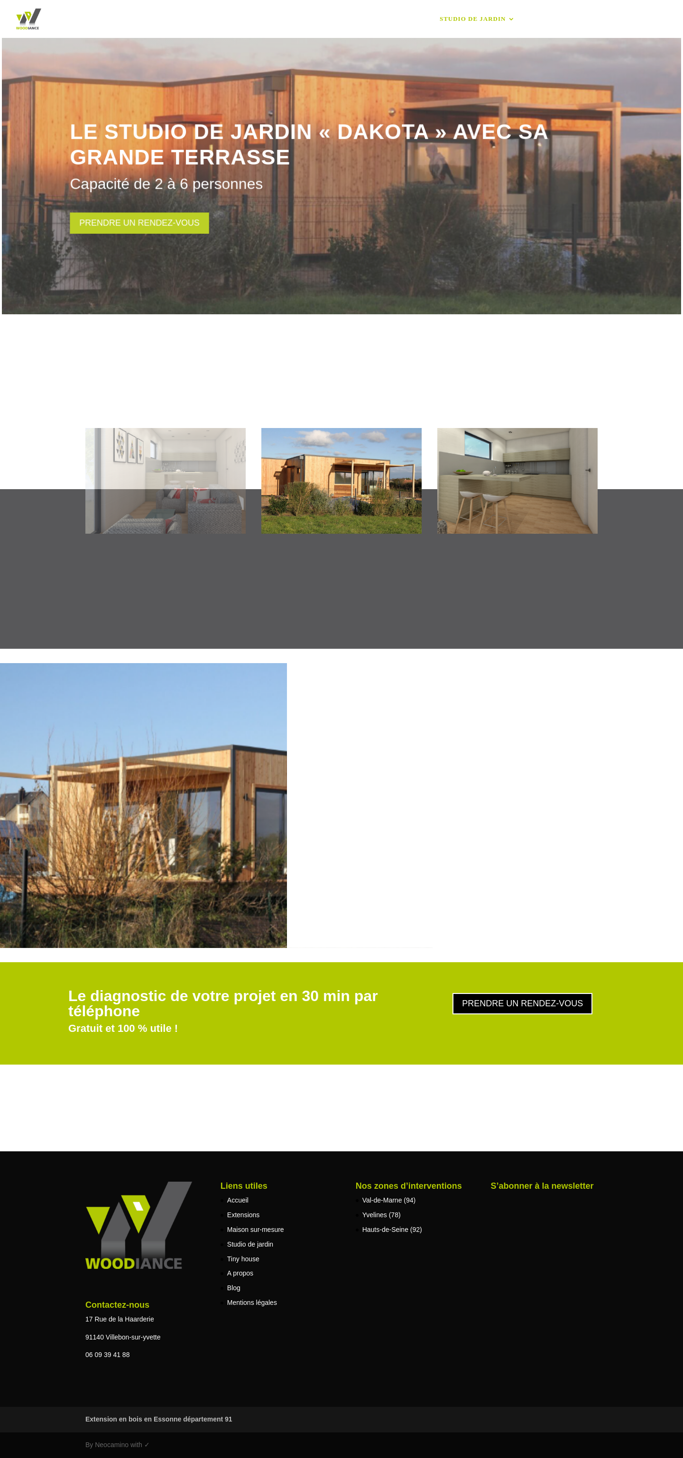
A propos (650, 19)
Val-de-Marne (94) (389, 1200)
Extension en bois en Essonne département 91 (158, 1419)
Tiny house (549, 19)
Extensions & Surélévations (275, 19)
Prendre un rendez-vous (141, 222)
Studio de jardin (473, 19)
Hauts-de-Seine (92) (392, 1229)
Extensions (243, 1215)
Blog (602, 19)
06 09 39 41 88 (107, 1354)
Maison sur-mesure (390, 19)
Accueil (190, 19)
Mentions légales (252, 1302)
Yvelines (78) (381, 1215)
